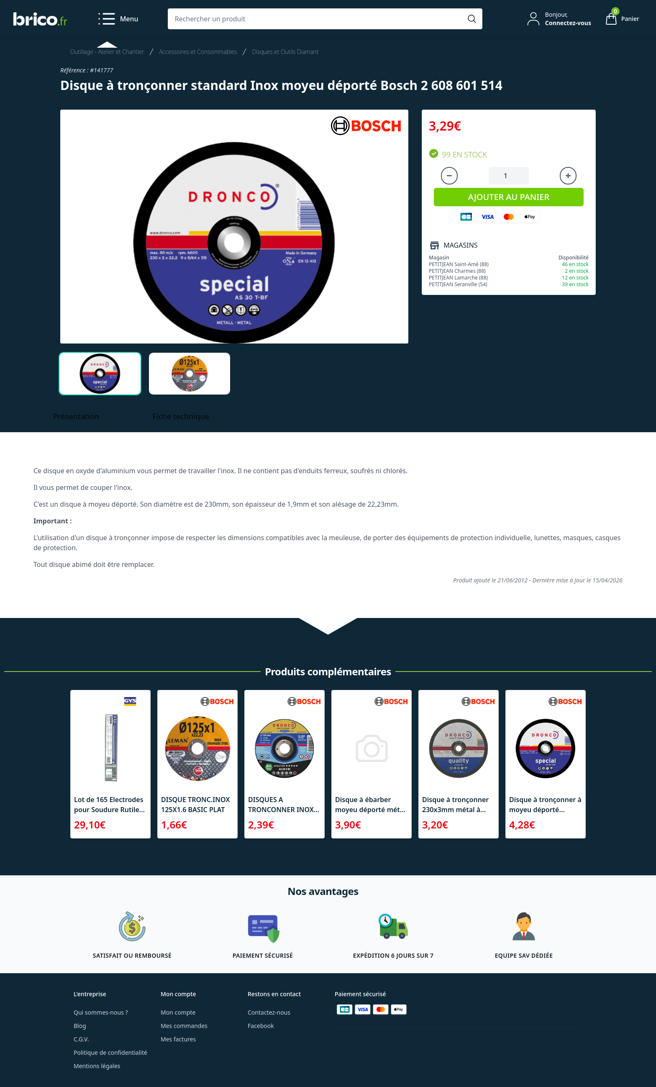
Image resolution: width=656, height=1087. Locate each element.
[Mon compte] (558, 19)
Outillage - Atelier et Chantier (107, 52)
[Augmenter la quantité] (568, 176)
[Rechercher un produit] (317, 18)
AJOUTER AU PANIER (508, 197)
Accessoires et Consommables (198, 52)
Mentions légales (97, 1066)
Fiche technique (180, 416)
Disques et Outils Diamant (285, 52)
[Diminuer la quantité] (449, 176)
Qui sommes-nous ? (101, 1012)
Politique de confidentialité (110, 1052)
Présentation (76, 416)
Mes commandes (184, 1026)
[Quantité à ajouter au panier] (509, 176)
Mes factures (178, 1039)
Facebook (261, 1026)
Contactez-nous (269, 1012)
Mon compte (178, 1012)
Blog (80, 1026)
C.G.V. (81, 1039)
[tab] (100, 374)
